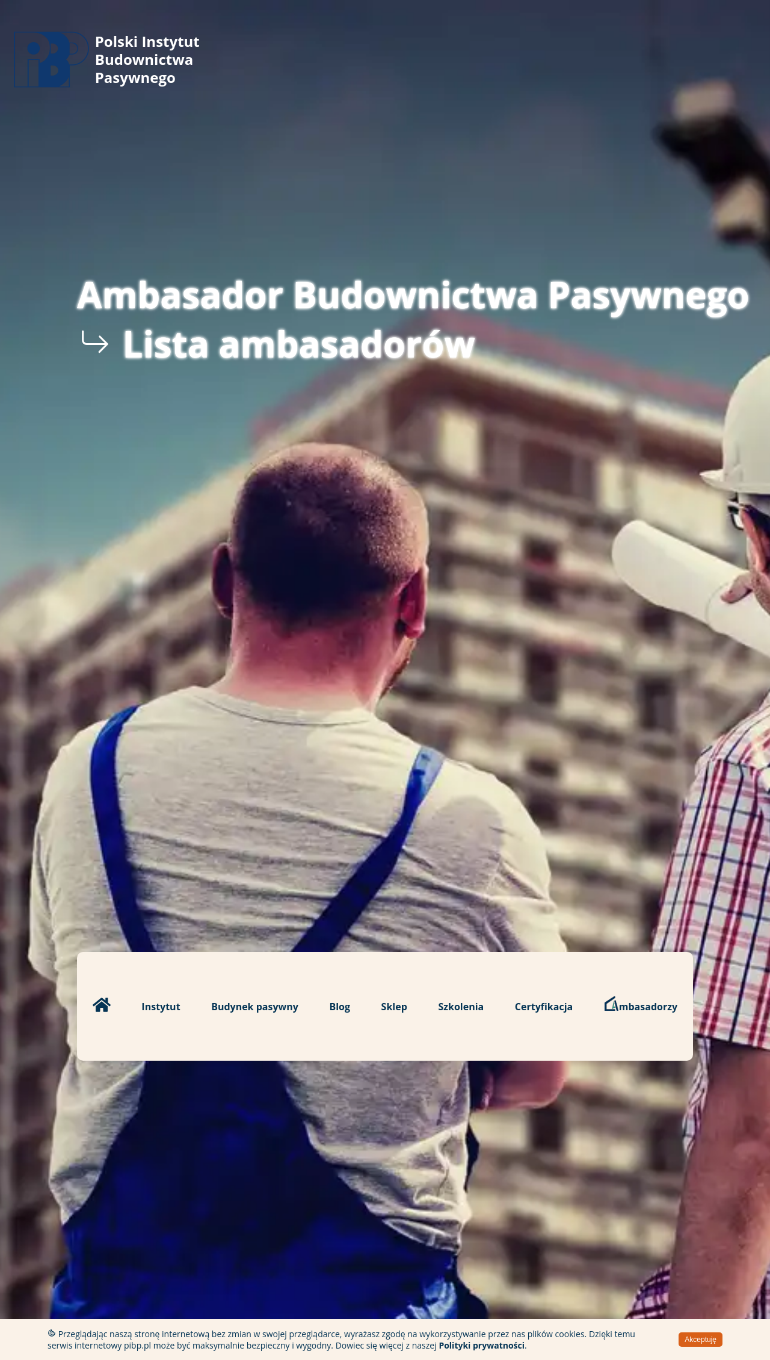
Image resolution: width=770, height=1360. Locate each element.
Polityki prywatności (482, 1345)
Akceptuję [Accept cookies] (700, 1339)
